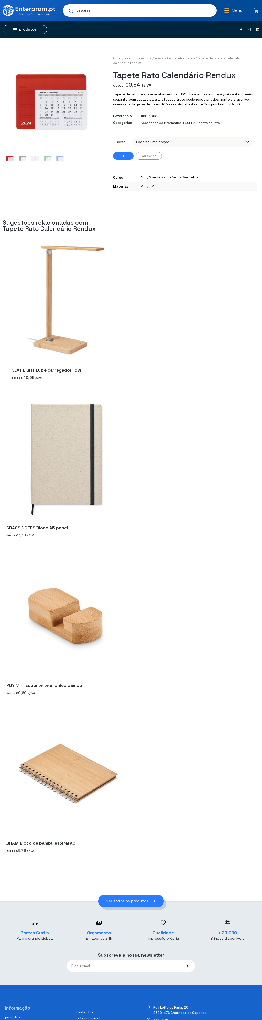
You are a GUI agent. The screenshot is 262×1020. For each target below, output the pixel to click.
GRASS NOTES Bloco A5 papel (37, 528)
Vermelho (190, 177)
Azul (144, 177)
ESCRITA (146, 58)
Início (117, 58)
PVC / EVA (147, 186)
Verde (177, 177)
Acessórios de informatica (174, 58)
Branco (154, 177)
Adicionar (149, 156)
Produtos (131, 58)
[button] (233, 10)
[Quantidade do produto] (123, 156)
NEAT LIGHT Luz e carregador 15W (46, 370)
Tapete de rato (209, 58)
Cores (120, 142)
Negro (166, 177)
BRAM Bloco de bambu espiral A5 (40, 843)
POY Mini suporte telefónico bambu (44, 685)
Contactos (84, 1012)
